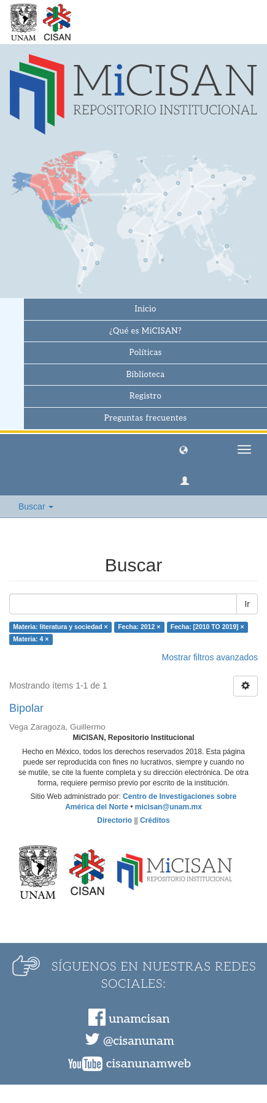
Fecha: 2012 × (139, 627)
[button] (183, 449)
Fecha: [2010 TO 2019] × (207, 627)
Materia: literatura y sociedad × (60, 627)
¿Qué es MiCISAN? (145, 331)
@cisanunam (138, 1041)
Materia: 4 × (30, 639)
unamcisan (139, 1019)
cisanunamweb (148, 1063)
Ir (247, 604)
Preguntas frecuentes (145, 418)
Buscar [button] (35, 506)
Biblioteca (145, 375)
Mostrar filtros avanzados (210, 657)
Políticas (145, 352)
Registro (145, 396)
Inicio (145, 309)
